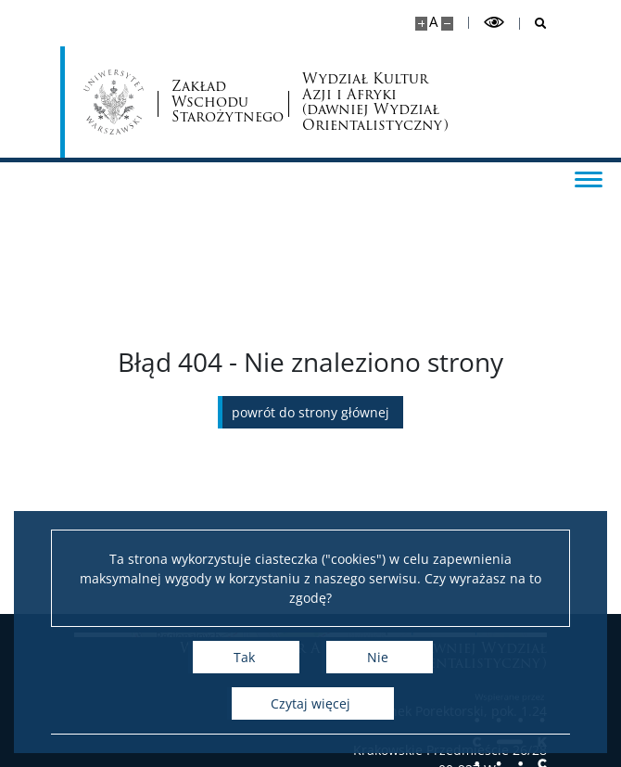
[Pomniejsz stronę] (447, 24)
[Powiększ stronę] (421, 24)
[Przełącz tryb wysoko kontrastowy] (494, 23)
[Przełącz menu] (588, 178)
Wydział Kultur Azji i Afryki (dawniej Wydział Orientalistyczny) (373, 102)
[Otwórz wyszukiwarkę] (533, 24)
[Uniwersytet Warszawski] (113, 102)
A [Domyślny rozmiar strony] (433, 22)
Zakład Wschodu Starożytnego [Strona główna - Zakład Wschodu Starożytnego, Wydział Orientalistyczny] (222, 102)
